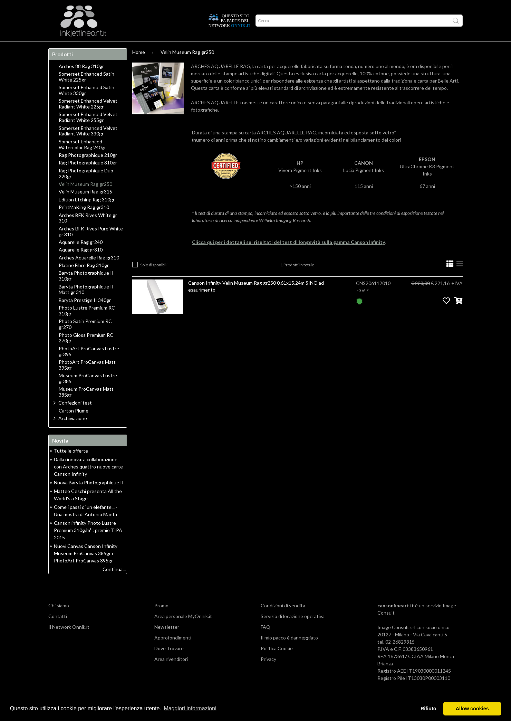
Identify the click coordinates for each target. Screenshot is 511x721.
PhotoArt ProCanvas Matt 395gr (87, 378)
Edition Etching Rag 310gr (87, 213)
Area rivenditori (171, 672)
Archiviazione (72, 432)
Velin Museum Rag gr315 (85, 205)
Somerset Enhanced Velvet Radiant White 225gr (88, 117)
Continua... (114, 583)
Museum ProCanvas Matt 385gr (86, 405)
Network (192, 48)
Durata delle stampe (148, 48)
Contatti (57, 630)
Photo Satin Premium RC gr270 (85, 337)
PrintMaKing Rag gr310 (84, 221)
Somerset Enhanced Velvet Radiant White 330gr (88, 144)
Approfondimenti (95, 48)
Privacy (268, 672)
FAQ (265, 640)
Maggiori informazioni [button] (190, 708)
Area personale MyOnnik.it (183, 630)
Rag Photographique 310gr (88, 176)
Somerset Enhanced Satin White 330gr (86, 104)
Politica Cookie (277, 662)
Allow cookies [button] (472, 708)
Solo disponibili (153, 278)
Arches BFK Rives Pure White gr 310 (91, 245)
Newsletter (166, 640)
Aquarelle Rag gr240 (81, 255)
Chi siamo (58, 619)
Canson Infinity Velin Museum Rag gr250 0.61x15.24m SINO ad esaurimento (256, 299)
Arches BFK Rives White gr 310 (88, 231)
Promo (219, 48)
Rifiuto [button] (428, 708)
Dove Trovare (169, 662)
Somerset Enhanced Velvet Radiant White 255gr (88, 130)
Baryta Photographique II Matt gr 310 (86, 303)
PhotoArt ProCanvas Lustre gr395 (89, 365)
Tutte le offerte (71, 464)
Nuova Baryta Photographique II (89, 496)
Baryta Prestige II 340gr (85, 313)
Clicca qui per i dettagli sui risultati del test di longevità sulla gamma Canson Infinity (288, 255)
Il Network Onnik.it (68, 640)
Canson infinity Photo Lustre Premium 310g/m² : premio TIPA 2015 (88, 543)
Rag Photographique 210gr (88, 168)
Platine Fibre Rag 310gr (84, 279)
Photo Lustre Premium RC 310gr (87, 324)
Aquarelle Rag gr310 (81, 263)
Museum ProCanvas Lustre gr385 (88, 392)
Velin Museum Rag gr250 (187, 65)
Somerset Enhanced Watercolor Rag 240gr (82, 158)
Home (60, 48)
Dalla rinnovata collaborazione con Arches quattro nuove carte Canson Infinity (88, 480)
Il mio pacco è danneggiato (289, 651)
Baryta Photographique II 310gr (86, 289)
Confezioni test (75, 416)
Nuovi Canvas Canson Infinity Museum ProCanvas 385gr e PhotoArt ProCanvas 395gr (85, 567)
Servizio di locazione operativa (293, 630)
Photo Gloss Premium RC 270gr (86, 351)
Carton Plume (73, 424)
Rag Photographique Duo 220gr (86, 187)
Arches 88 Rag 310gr (81, 80)
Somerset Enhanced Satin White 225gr (86, 90)
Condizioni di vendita (283, 619)
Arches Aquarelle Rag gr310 (89, 271)
